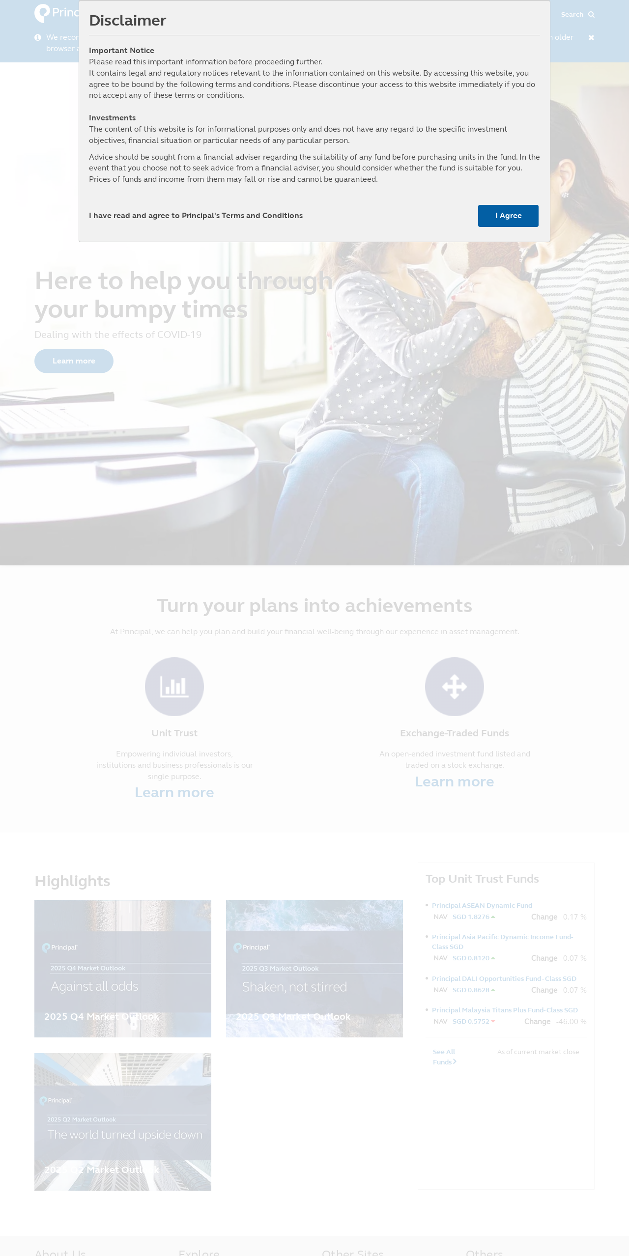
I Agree (508, 215)
